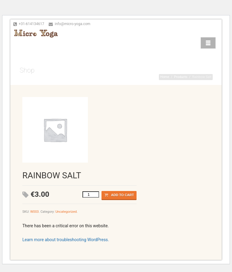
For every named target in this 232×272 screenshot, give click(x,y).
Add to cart (119, 195)
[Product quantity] (90, 194)
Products (180, 77)
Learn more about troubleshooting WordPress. (65, 239)
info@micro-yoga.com (72, 24)
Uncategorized (66, 212)
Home (164, 77)
